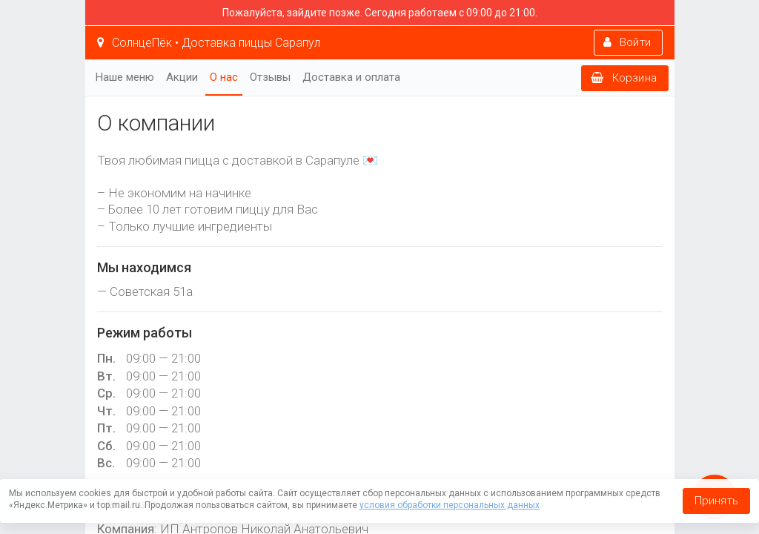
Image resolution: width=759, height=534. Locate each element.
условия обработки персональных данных (449, 505)
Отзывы (270, 77)
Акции (182, 77)
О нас (224, 77)
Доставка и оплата (351, 77)
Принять (716, 500)
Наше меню (125, 77)
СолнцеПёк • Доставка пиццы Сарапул (208, 43)
